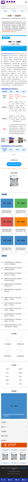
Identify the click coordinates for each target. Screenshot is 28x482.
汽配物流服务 (20, 356)
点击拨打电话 (9, 31)
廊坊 (20, 384)
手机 (3, 480)
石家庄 (20, 369)
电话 (10, 480)
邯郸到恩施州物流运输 (7, 53)
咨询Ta (5, 11)
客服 (17, 480)
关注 (22, 11)
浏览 (14, 11)
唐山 (7, 372)
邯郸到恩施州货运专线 (7, 89)
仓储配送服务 (20, 344)
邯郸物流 (3, 6)
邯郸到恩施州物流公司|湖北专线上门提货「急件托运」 (21, 212)
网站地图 (18, 471)
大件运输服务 (7, 344)
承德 (20, 380)
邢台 (7, 376)
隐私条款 (14, 471)
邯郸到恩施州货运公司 (7, 146)
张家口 (7, 380)
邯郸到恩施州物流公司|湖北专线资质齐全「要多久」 (21, 250)
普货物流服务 (7, 356)
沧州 (7, 384)
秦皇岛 (20, 372)
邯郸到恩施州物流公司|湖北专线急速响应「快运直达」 (6, 231)
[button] (7, 417)
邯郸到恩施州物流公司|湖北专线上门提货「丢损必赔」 (6, 250)
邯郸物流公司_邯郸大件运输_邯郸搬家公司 (9, 468)
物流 (24, 480)
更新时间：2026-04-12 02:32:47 (8, 8)
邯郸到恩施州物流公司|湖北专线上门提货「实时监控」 (21, 231)
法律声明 (10, 471)
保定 (20, 376)
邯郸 (7, 369)
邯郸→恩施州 (7, 203)
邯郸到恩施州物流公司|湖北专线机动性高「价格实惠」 (6, 212)
